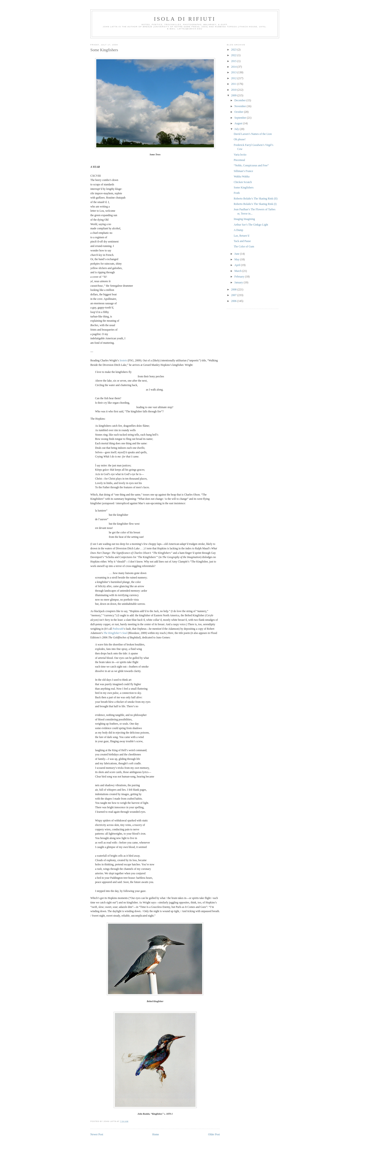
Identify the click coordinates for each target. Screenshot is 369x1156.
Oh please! (239, 139)
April (237, 265)
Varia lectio (240, 154)
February (239, 276)
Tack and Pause (242, 241)
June (237, 253)
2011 (234, 84)
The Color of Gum (244, 246)
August (238, 123)
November (240, 106)
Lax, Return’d (241, 235)
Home (155, 1134)
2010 (234, 89)
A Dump (238, 230)
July (237, 129)
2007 (234, 295)
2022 (234, 55)
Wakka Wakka (241, 176)
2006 (234, 301)
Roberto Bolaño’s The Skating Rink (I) (255, 204)
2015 (234, 61)
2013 (234, 72)
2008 (234, 289)
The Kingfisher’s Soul (115, 633)
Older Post (214, 1134)
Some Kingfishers (104, 50)
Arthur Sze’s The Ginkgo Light (251, 224)
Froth (237, 193)
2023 (234, 49)
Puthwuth (118, 628)
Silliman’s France (243, 171)
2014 (234, 66)
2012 (234, 78)
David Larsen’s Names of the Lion (253, 134)
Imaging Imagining (244, 219)
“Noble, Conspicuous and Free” (251, 165)
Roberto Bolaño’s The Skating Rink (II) (255, 198)
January (239, 282)
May (237, 259)
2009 (234, 95)
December (240, 100)
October (239, 111)
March (238, 271)
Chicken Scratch (243, 182)
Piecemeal (239, 160)
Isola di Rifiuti (185, 19)
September (240, 117)
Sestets (123, 360)
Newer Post (96, 1134)
